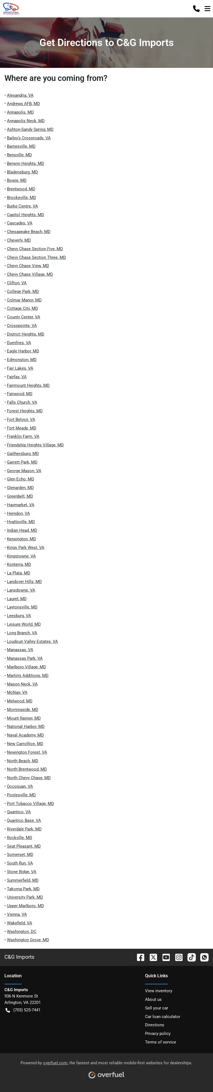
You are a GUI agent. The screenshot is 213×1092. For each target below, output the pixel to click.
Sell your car (156, 1008)
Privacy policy (158, 1033)
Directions (154, 1024)
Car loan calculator (162, 1016)
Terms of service (160, 1042)
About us (153, 999)
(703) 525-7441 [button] (23, 1010)
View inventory (158, 990)
